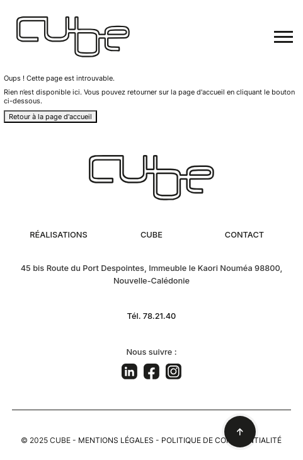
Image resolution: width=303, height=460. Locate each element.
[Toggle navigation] (283, 37)
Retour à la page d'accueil (50, 116)
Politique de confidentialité (221, 440)
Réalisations (59, 234)
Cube (151, 234)
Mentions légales (116, 440)
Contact (244, 234)
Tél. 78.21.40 (151, 316)
